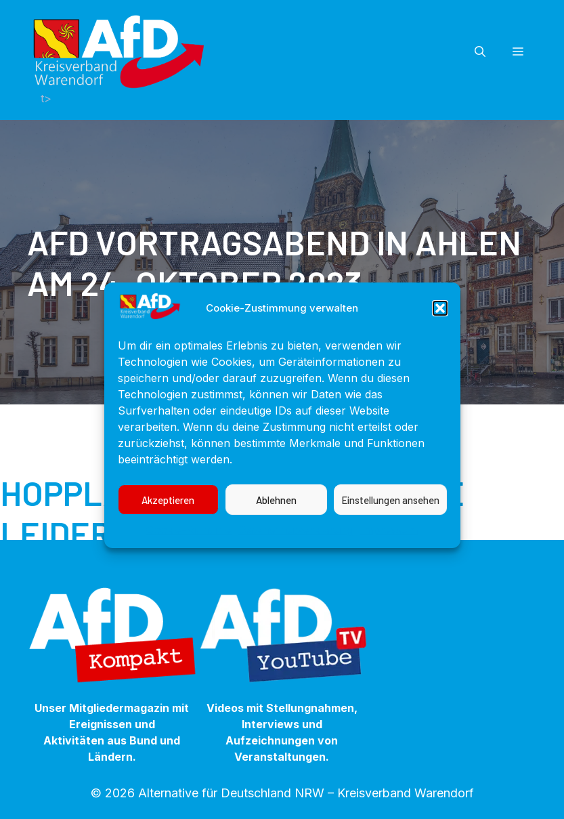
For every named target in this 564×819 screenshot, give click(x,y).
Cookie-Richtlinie (189, 545)
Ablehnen (276, 515)
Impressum (389, 545)
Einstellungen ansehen (390, 515)
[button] (440, 324)
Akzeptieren (168, 515)
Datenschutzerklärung (295, 545)
